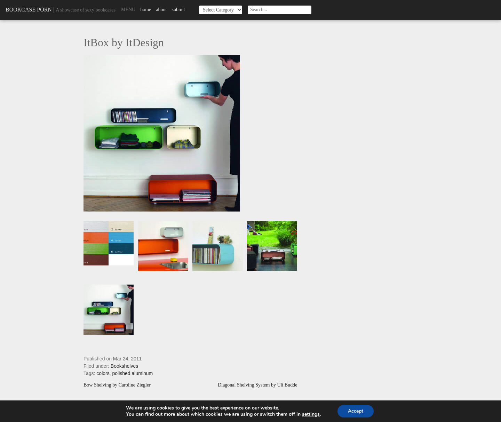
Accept (355, 411)
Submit (178, 9)
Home (145, 9)
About (161, 9)
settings (311, 414)
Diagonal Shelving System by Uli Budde (257, 385)
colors (102, 373)
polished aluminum (132, 373)
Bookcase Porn (29, 10)
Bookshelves (124, 366)
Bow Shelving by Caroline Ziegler (117, 385)
